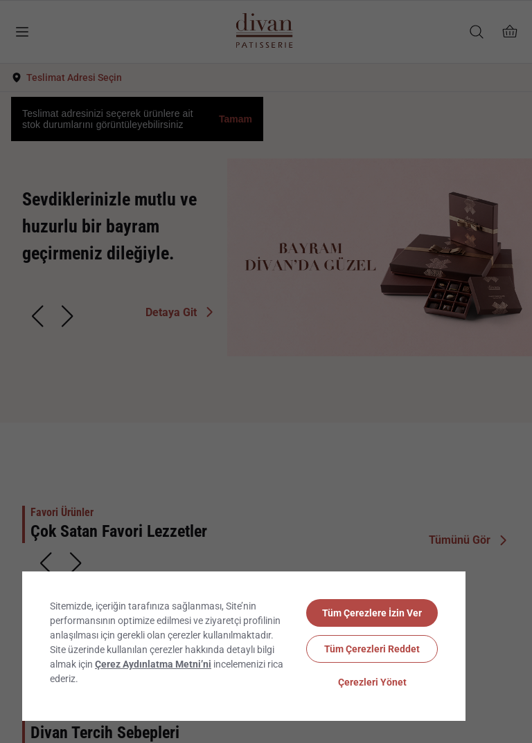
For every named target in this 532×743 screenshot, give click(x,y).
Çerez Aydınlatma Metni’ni (153, 664)
